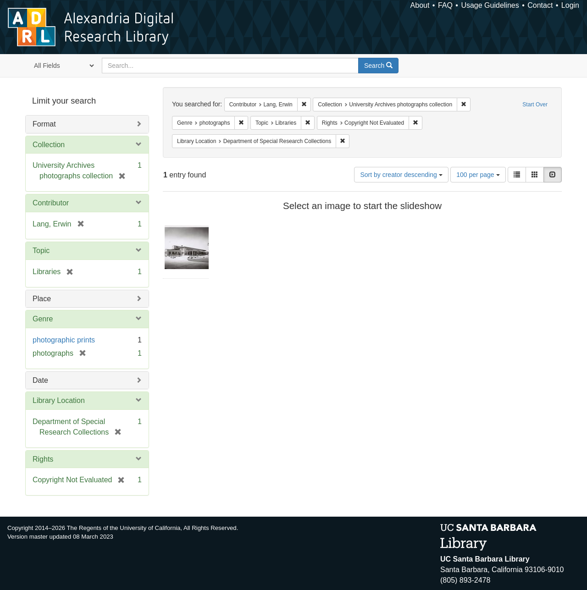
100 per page (477, 174)
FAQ (445, 5)
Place (42, 299)
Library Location (59, 400)
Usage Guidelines (490, 5)
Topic (41, 250)
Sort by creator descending (401, 174)
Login (570, 5)
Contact (540, 5)
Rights (43, 459)
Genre (43, 319)
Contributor (51, 203)
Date (40, 380)
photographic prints (64, 340)
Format (44, 124)
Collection (49, 145)
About (420, 5)
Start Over (535, 104)
